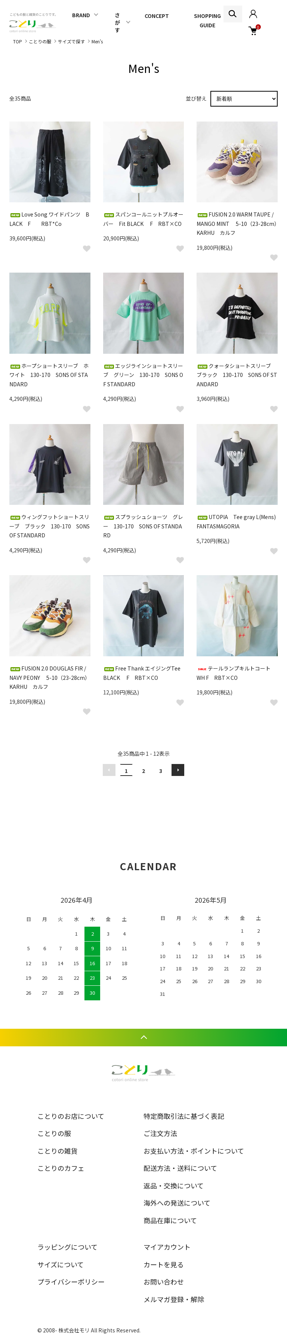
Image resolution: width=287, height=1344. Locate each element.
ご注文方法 (160, 1133)
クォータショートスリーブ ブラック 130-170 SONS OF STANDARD (237, 375)
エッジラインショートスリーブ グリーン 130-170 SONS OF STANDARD (143, 375)
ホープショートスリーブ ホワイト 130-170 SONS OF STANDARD (49, 375)
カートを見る (164, 1264)
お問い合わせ (164, 1281)
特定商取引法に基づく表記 (184, 1116)
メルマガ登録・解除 (174, 1299)
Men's (97, 41)
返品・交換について (174, 1185)
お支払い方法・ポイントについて (194, 1151)
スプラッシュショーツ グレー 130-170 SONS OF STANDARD (143, 526)
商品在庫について (170, 1220)
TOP (17, 41)
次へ (178, 770)
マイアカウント (167, 1247)
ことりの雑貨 (57, 1151)
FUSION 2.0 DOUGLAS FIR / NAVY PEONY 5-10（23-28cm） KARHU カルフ (53, 677)
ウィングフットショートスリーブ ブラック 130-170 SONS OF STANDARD (49, 526)
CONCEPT (157, 15)
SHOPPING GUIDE (207, 20)
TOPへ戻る (143, 1037)
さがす (117, 22)
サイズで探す (71, 41)
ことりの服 (40, 41)
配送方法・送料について (180, 1168)
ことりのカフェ (60, 1168)
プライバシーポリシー (71, 1281)
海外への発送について (177, 1203)
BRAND (81, 15)
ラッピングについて (67, 1247)
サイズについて (60, 1264)
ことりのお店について (70, 1116)
